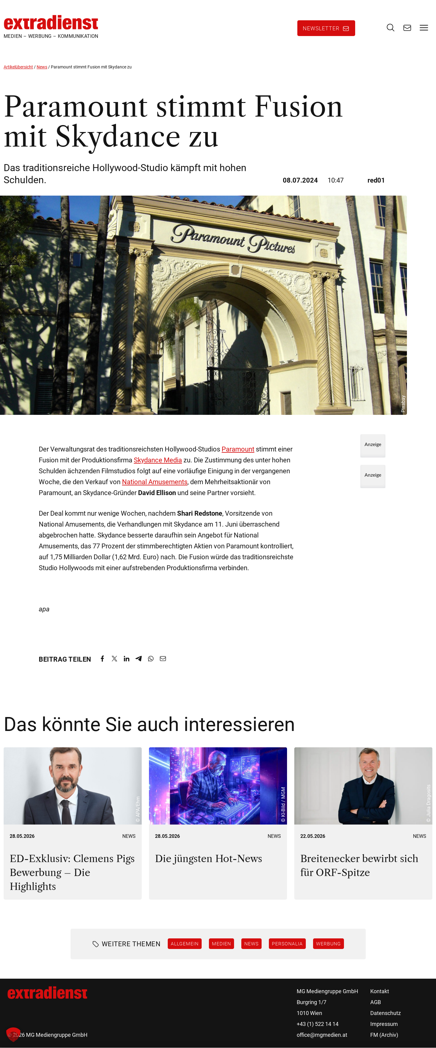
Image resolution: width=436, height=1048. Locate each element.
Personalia (287, 943)
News (42, 66)
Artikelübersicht (18, 66)
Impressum (384, 1024)
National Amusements (154, 482)
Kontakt (379, 991)
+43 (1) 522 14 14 (318, 1024)
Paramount (238, 449)
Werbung (328, 943)
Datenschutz (385, 1013)
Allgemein (185, 943)
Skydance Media (158, 460)
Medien (221, 943)
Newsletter (321, 28)
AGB (375, 1002)
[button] (13, 1034)
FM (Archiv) (384, 1035)
